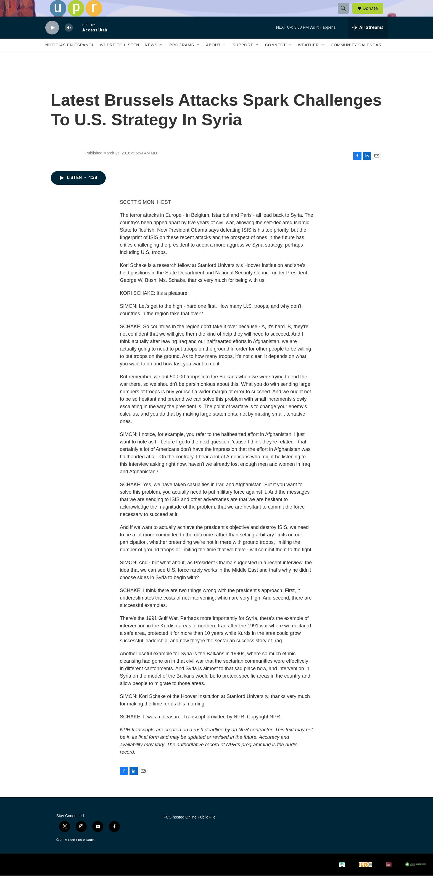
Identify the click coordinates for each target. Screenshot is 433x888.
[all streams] (368, 40)
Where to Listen (119, 57)
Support (243, 57)
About (213, 57)
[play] (52, 40)
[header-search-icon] (345, 14)
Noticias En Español (69, 57)
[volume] (68, 40)
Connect (275, 57)
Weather (308, 57)
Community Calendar (356, 57)
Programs (181, 57)
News (151, 57)
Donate (373, 14)
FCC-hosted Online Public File (189, 830)
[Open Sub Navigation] (161, 57)
